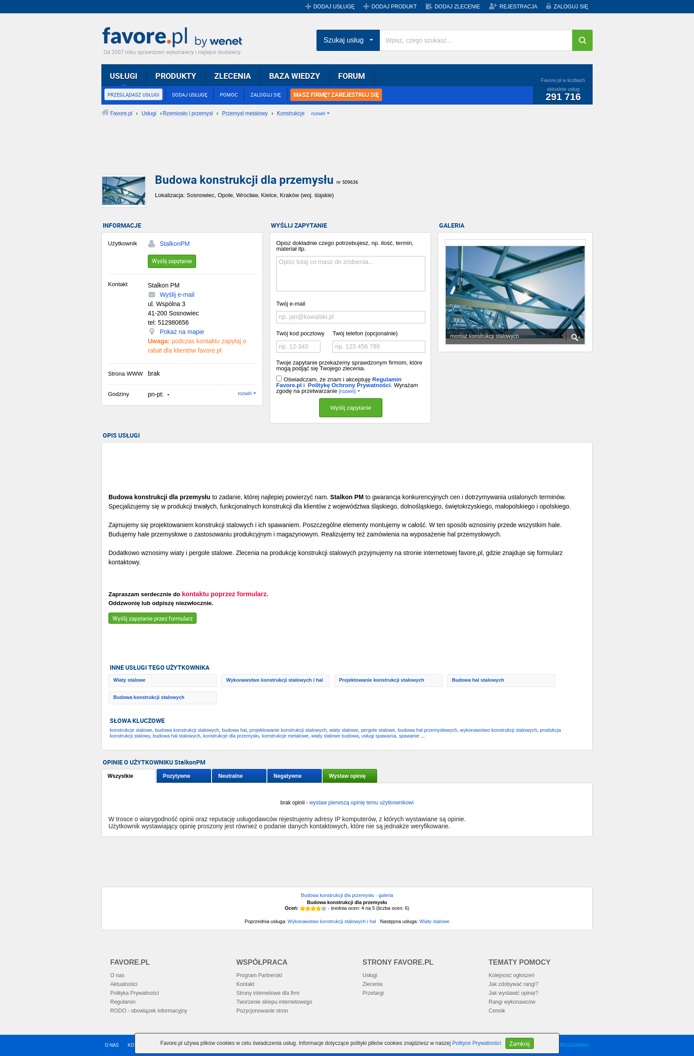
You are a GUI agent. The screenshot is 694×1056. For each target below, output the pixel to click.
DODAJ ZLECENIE (457, 7)
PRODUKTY (175, 75)
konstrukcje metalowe (285, 735)
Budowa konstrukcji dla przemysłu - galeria (347, 895)
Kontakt (245, 984)
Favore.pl (174, 38)
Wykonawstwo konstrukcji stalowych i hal (274, 680)
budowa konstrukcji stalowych (187, 730)
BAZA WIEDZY (294, 75)
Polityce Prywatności (476, 1043)
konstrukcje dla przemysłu (231, 735)
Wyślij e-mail (177, 294)
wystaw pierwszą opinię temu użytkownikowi (361, 803)
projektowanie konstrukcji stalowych (288, 730)
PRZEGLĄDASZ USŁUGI (133, 94)
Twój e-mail (290, 304)
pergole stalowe (378, 730)
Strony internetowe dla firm (268, 993)
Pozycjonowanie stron (262, 1011)
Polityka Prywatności (134, 993)
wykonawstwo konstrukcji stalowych (498, 730)
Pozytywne (176, 776)
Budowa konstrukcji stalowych (149, 697)
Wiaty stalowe (129, 680)
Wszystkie (120, 776)
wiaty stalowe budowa (335, 735)
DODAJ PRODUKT (394, 7)
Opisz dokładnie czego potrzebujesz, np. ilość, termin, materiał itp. (344, 246)
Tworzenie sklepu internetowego (274, 1002)
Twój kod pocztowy (300, 333)
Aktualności (123, 984)
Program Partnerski (259, 975)
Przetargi (373, 993)
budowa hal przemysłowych (428, 730)
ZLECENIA (232, 75)
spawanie (409, 735)
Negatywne (287, 776)
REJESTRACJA (518, 7)
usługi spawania (379, 735)
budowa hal (234, 730)
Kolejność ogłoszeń (511, 975)
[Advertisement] (316, 153)
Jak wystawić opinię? (513, 993)
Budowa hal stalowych (478, 680)
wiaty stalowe (343, 730)
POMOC (229, 94)
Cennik (497, 1011)
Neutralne (230, 776)
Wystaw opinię (347, 776)
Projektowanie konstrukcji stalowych (381, 680)
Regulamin (122, 1002)
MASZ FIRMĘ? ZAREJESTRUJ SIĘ (336, 95)
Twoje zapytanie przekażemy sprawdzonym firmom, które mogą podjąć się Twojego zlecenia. (349, 365)
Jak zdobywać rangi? (513, 984)
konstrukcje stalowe (131, 730)
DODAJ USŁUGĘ (334, 7)
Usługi (369, 975)
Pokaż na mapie (182, 331)
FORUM (351, 75)
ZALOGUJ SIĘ (571, 7)
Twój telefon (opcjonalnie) (364, 333)
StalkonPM (175, 243)
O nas (117, 975)
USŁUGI (123, 75)
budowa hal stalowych (176, 735)
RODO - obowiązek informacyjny (148, 1011)
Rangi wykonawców (512, 1002)
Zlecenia (372, 984)
